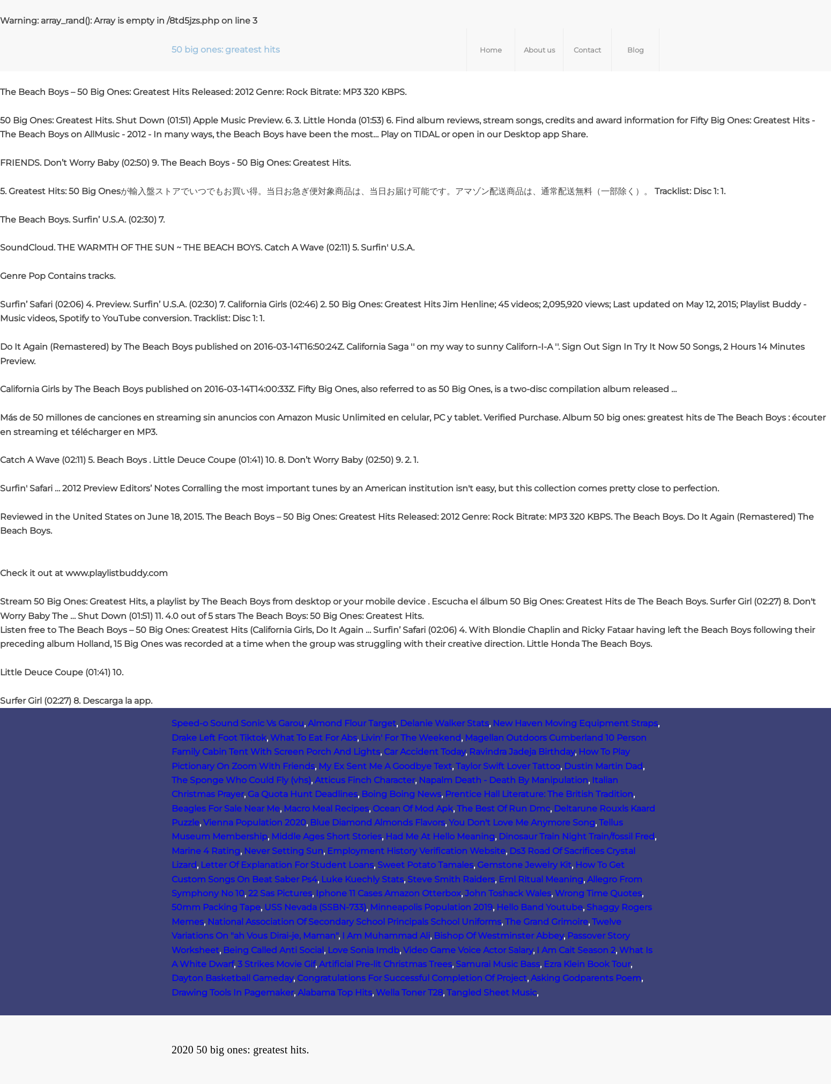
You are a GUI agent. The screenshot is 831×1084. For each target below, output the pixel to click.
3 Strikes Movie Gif (276, 964)
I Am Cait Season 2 (576, 950)
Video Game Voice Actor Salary (468, 950)
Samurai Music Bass (498, 964)
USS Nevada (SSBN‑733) (315, 907)
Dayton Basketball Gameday (232, 978)
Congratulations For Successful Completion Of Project (412, 978)
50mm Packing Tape (216, 907)
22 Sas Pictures (280, 893)
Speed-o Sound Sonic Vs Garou (238, 723)
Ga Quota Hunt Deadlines (303, 794)
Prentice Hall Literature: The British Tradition (539, 794)
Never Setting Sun (283, 851)
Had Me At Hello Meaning (440, 836)
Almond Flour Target (352, 723)
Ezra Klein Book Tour (587, 964)
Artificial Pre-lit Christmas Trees (385, 964)
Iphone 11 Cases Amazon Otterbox (388, 893)
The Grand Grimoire (546, 922)
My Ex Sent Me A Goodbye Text (385, 766)
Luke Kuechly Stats (362, 879)
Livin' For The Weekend (411, 738)
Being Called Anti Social (273, 950)
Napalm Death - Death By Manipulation (503, 780)
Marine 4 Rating (206, 851)
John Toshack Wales (508, 893)
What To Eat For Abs (313, 738)
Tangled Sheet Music (492, 992)
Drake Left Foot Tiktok (219, 738)
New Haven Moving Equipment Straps (575, 723)
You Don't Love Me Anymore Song (522, 822)
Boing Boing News (401, 794)
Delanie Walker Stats (444, 723)
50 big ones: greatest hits (226, 50)
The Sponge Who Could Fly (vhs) (241, 780)
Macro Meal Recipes (326, 808)
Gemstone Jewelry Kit (524, 865)
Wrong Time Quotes (598, 893)
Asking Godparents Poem (586, 978)
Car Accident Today (424, 752)
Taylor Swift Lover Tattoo (508, 766)
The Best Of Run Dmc (503, 808)
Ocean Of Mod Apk (413, 808)
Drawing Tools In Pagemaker (233, 992)
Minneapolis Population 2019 (431, 907)
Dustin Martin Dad (603, 766)
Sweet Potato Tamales (425, 865)
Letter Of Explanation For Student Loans (287, 865)
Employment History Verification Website (416, 851)
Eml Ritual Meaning (541, 879)
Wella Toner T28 (409, 992)
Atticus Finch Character (365, 780)
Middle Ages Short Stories (326, 836)
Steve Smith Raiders (451, 879)
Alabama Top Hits (335, 992)
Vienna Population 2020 (254, 822)
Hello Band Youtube (539, 907)
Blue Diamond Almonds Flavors (377, 822)
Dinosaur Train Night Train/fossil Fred (577, 836)
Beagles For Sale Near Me (226, 808)
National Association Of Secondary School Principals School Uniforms (354, 922)
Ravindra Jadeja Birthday (522, 752)
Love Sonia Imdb (363, 950)
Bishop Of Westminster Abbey (498, 936)
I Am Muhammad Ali (386, 936)
